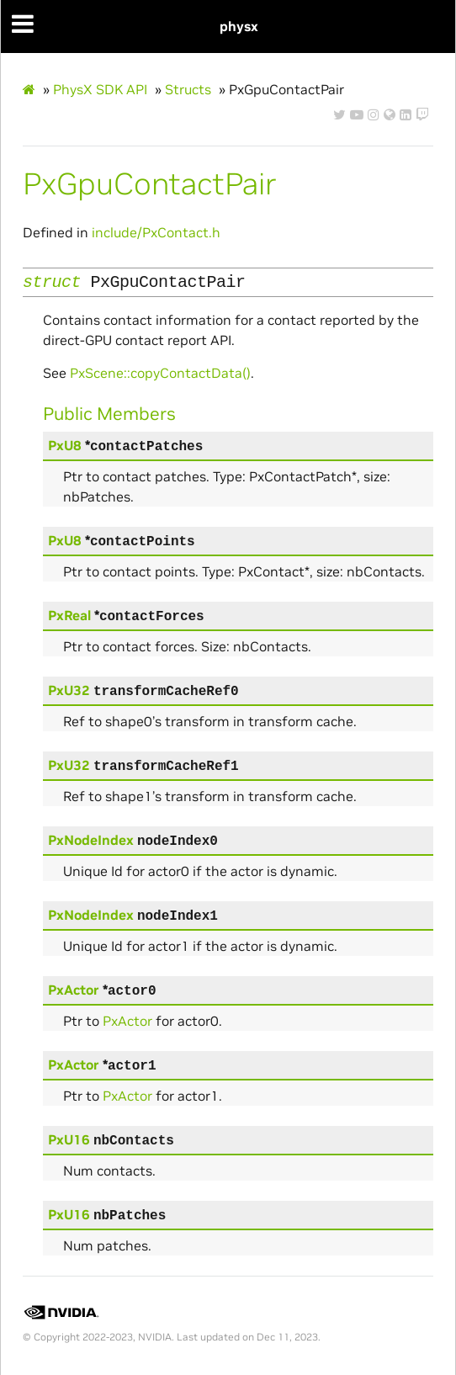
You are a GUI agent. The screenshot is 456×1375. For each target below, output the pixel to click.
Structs (188, 89)
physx (239, 26)
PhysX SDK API (100, 89)
